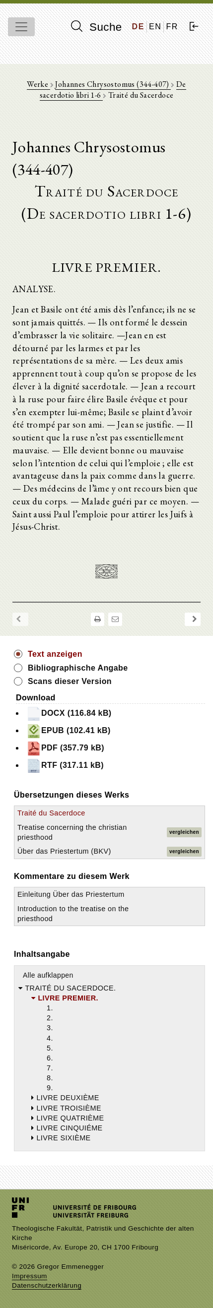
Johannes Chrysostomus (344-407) (113, 84)
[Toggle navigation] (21, 26)
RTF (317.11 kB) (65, 765)
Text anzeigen (55, 654)
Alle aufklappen (48, 975)
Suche (96, 26)
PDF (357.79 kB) (65, 748)
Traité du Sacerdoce (51, 813)
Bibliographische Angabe (78, 668)
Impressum (29, 1276)
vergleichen (184, 832)
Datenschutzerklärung (46, 1285)
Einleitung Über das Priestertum (71, 894)
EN (155, 26)
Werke (38, 84)
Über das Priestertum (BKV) (64, 851)
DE (138, 26)
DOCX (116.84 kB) (69, 713)
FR (172, 26)
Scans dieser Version (70, 681)
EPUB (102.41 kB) (68, 731)
